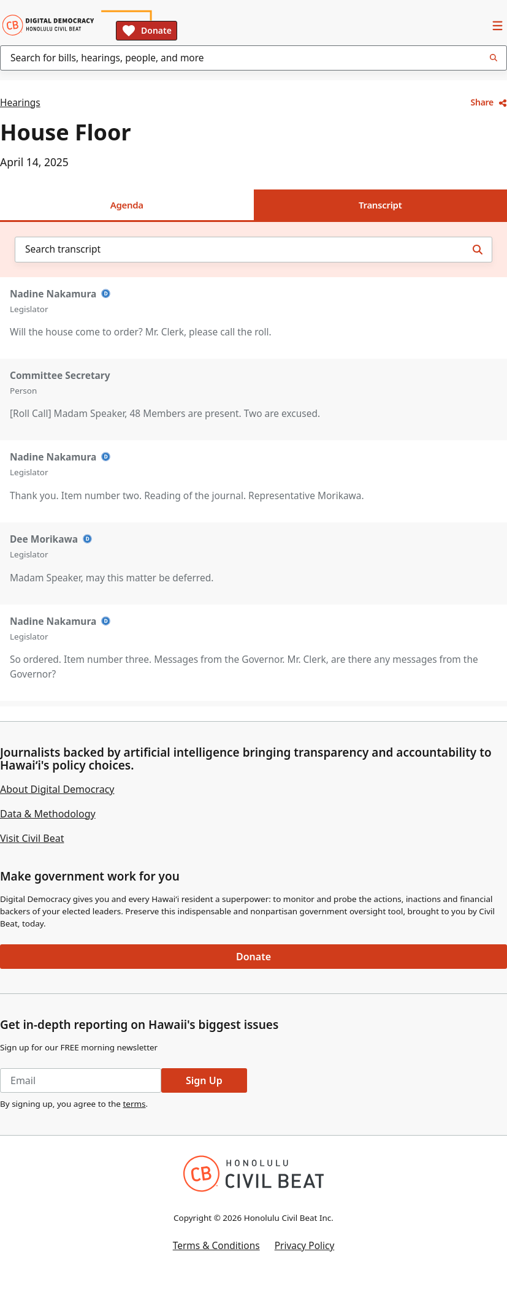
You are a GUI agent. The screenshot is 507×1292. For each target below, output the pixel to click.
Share (489, 102)
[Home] (48, 25)
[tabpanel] (253, 464)
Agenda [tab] (126, 205)
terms (134, 1103)
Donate (146, 30)
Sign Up (204, 1080)
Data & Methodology (48, 813)
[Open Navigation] (497, 25)
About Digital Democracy (57, 789)
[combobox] (253, 58)
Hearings (20, 102)
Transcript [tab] (380, 205)
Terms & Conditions (216, 1245)
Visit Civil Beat (32, 838)
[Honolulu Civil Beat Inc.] (253, 1173)
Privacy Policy (305, 1245)
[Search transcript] (477, 249)
